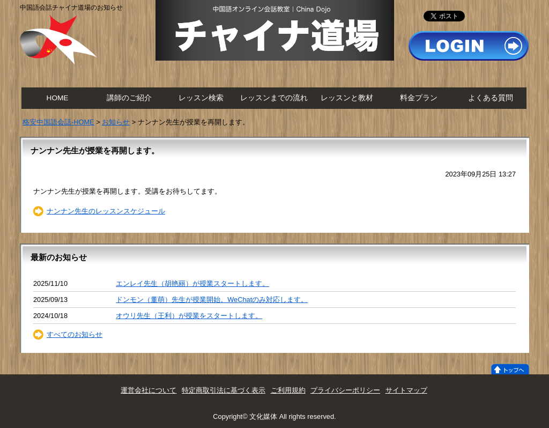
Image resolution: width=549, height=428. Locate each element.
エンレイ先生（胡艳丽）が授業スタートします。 (192, 283)
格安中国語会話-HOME (58, 122)
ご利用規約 (288, 390)
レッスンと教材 (347, 98)
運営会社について (148, 390)
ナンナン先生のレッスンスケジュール (106, 211)
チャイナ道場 (274, 30)
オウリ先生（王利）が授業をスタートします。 (189, 316)
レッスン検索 (201, 98)
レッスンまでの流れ (274, 98)
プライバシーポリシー (345, 390)
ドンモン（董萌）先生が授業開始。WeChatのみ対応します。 (212, 300)
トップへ (510, 369)
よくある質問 (490, 98)
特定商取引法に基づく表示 (223, 390)
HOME (58, 98)
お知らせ (116, 122)
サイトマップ (406, 390)
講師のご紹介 (129, 98)
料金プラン (418, 98)
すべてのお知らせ (74, 334)
